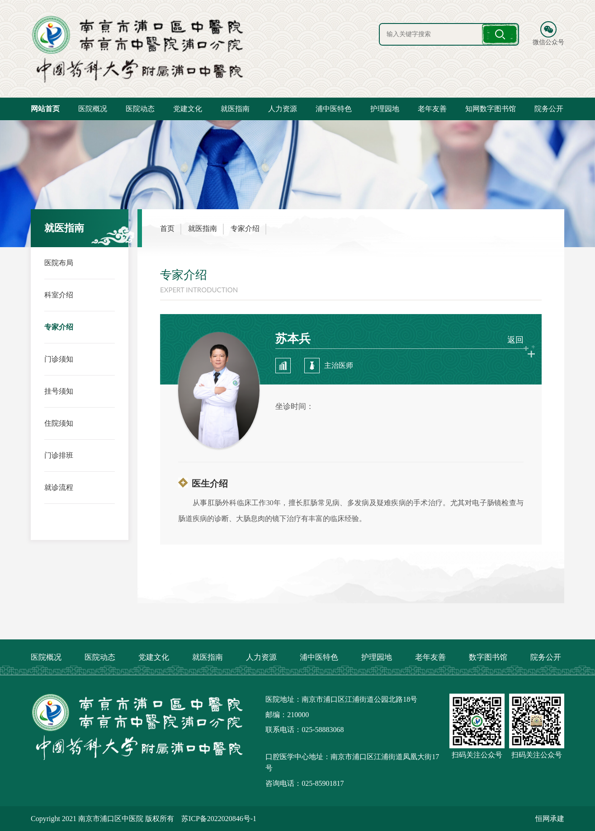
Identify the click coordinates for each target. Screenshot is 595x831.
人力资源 (282, 109)
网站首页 (45, 109)
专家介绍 (58, 327)
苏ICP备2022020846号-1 (218, 818)
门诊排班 (58, 455)
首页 (167, 228)
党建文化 (187, 109)
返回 (515, 340)
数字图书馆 (488, 657)
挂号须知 (58, 391)
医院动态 (140, 109)
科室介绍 (58, 295)
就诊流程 (58, 487)
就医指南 (235, 109)
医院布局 (58, 263)
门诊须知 (58, 359)
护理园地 (384, 109)
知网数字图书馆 (490, 109)
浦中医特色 (334, 109)
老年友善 (432, 109)
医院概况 (92, 109)
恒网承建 (549, 818)
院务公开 (548, 109)
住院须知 (58, 423)
